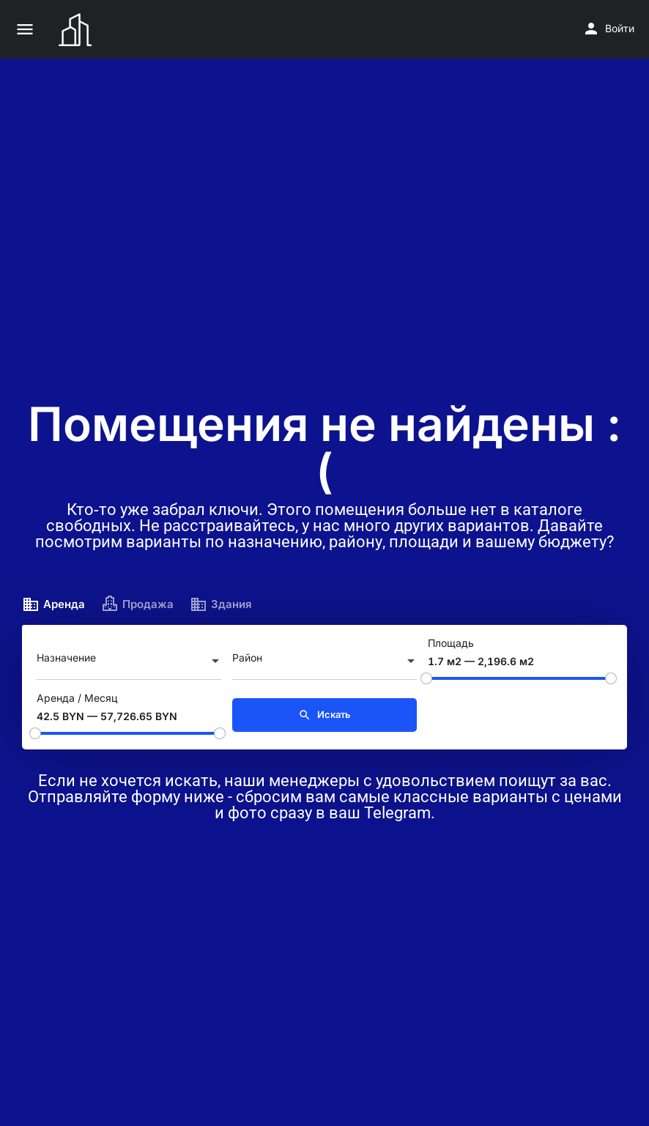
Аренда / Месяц (77, 698)
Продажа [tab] (137, 604)
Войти (619, 28)
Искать (324, 715)
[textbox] (129, 662)
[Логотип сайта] (77, 29)
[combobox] (129, 662)
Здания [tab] (221, 604)
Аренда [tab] (53, 604)
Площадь (451, 643)
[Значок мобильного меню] (25, 29)
